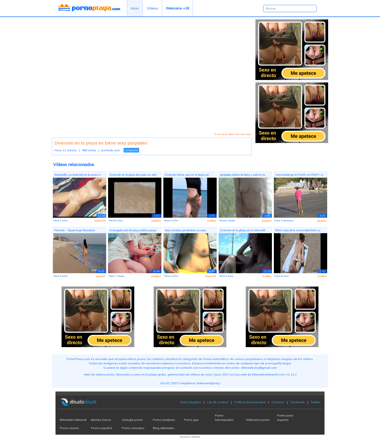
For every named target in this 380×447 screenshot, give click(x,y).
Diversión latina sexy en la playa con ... (188, 174)
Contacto (277, 402)
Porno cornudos (133, 428)
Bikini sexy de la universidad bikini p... (298, 230)
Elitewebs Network (73, 420)
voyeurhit (100, 220)
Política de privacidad (250, 402)
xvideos (211, 220)
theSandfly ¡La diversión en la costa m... (78, 174)
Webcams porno (258, 420)
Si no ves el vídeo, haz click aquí (232, 134)
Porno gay (191, 420)
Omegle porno (132, 420)
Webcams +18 (177, 8)
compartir (131, 150)
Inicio (135, 8)
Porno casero (69, 428)
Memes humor (101, 420)
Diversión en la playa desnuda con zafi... (134, 174)
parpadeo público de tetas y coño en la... (243, 174)
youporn (156, 220)
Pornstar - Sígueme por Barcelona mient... (74, 231)
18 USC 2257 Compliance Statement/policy (190, 383)
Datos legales (191, 402)
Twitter (315, 402)
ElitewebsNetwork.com (268, 374)
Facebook (297, 402)
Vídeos (152, 8)
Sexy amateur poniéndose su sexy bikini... (185, 231)
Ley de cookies (218, 402)
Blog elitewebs (163, 428)
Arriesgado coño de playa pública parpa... (134, 230)
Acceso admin (190, 437)
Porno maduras (164, 420)
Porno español (101, 428)
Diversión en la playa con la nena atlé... (243, 230)
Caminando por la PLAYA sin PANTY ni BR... (299, 175)
